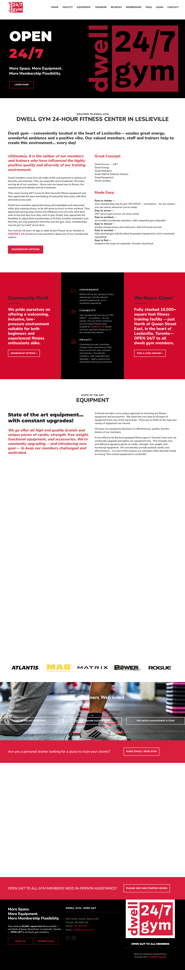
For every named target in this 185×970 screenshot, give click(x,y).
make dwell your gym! (141, 751)
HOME (54, 7)
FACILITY (68, 7)
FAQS (149, 7)
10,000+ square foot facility (92, 720)
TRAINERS (101, 7)
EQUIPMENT (84, 7)
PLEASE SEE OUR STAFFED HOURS (146, 888)
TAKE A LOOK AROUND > (150, 353)
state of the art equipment (29, 720)
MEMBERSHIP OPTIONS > (24, 353)
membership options (26, 249)
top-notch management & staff (155, 720)
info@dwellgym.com (83, 929)
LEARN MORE (21, 84)
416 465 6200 (80, 926)
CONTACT (173, 7)
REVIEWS (116, 7)
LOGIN (159, 7)
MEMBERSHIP (133, 7)
